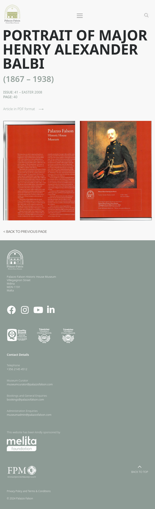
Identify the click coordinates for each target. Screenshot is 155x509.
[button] (78, 17)
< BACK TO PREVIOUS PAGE (25, 231)
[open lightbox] (39, 170)
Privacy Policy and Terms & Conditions (30, 491)
